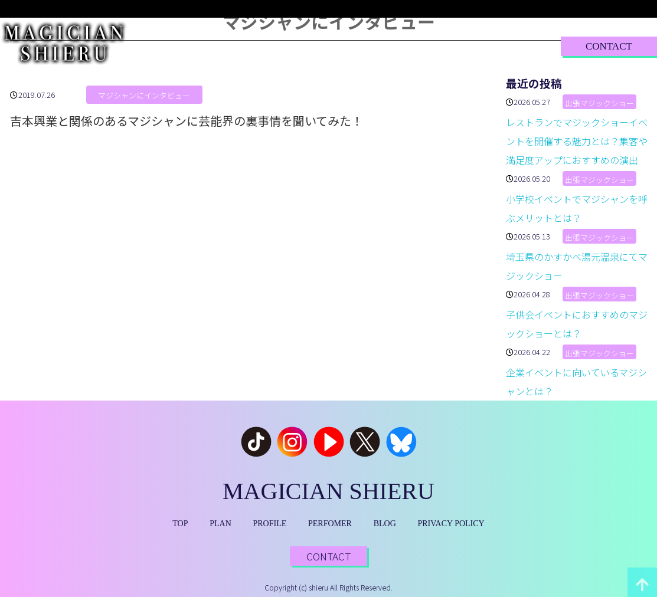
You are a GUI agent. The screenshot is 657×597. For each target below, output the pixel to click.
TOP (184, 46)
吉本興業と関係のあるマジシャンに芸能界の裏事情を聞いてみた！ (186, 120)
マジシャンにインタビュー (144, 95)
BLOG (433, 46)
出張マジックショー (599, 103)
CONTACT (609, 46)
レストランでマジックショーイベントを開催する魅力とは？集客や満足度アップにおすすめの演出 (577, 141)
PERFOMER (330, 523)
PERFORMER (364, 46)
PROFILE (291, 46)
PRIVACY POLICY (451, 523)
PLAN (232, 46)
